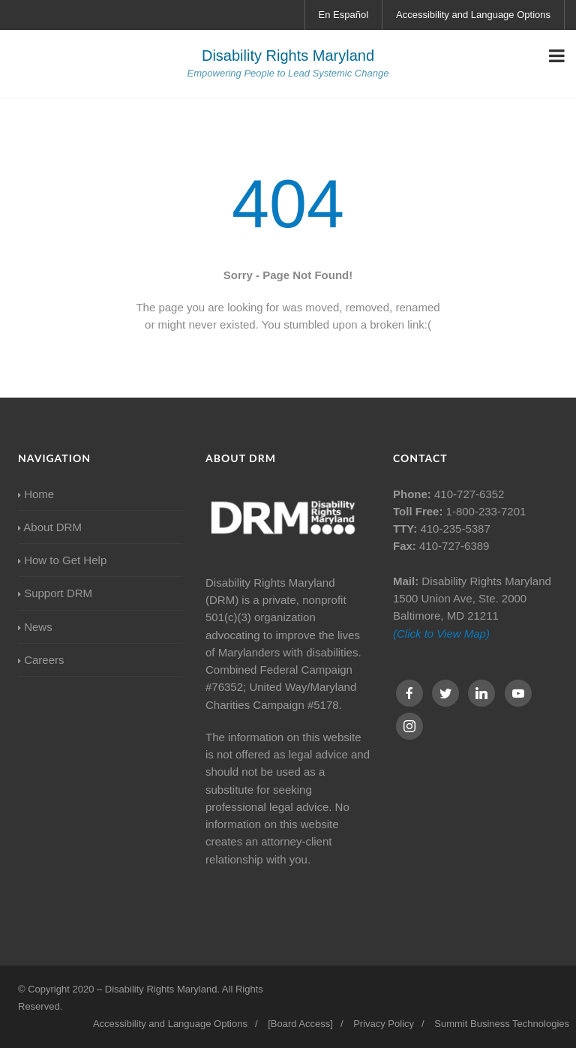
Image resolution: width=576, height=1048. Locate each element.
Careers (41, 659)
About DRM (50, 527)
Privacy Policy (383, 1023)
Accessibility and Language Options (473, 14)
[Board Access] (300, 1023)
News (35, 626)
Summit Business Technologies (501, 1023)
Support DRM (55, 593)
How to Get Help (62, 560)
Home (36, 494)
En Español (344, 14)
